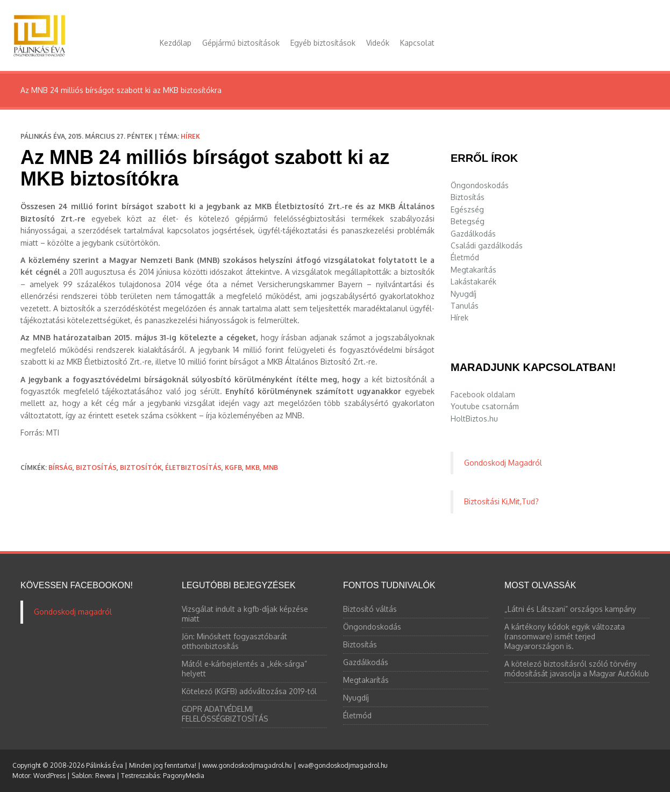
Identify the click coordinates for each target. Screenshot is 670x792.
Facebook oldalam (483, 394)
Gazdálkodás (473, 233)
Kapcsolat (417, 42)
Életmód (465, 257)
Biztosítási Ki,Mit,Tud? (501, 501)
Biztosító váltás (370, 608)
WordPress (49, 776)
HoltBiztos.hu (474, 418)
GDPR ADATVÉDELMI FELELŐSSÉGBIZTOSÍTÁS (225, 713)
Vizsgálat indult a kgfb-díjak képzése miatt (245, 613)
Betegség (467, 221)
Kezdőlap (175, 42)
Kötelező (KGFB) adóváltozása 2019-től (249, 691)
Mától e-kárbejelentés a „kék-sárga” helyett (244, 668)
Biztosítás (467, 197)
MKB (252, 467)
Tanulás (465, 305)
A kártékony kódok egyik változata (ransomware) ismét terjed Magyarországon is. (564, 636)
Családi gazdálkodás (487, 245)
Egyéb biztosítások (322, 42)
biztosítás (96, 467)
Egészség (467, 209)
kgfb (233, 467)
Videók (377, 42)
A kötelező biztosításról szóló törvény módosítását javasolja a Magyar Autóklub (576, 668)
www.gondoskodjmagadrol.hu (247, 765)
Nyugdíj (463, 293)
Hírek (190, 136)
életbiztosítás (193, 467)
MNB (270, 467)
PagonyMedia (183, 776)
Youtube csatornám (485, 406)
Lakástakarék (473, 281)
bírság (60, 467)
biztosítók (141, 467)
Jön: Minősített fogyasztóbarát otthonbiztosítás (234, 641)
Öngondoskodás (480, 185)
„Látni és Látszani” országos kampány (570, 608)
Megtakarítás (473, 269)
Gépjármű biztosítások (241, 42)
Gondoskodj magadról (73, 611)
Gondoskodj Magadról (503, 462)
